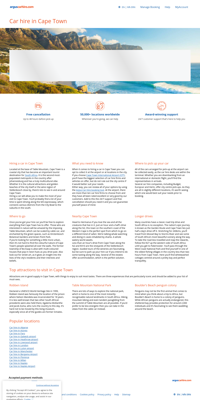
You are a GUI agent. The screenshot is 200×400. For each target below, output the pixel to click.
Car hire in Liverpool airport (23, 342)
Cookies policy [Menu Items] (87, 394)
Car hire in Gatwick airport (22, 336)
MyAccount (181, 7)
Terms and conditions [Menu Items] (66, 394)
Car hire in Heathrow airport (23, 339)
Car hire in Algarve (18, 327)
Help (167, 7)
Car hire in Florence (19, 357)
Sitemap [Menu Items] (126, 394)
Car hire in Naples (18, 363)
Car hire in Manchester (20, 351)
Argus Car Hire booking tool (90, 190)
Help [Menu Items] (116, 394)
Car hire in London (18, 345)
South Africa (31, 175)
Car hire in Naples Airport (22, 366)
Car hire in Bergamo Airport (23, 354)
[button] (126, 7)
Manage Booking (150, 7)
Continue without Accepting (47, 390)
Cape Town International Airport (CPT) (105, 175)
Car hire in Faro (17, 333)
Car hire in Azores (18, 330)
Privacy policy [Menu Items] (104, 394)
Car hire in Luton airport (21, 348)
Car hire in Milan (17, 360)
